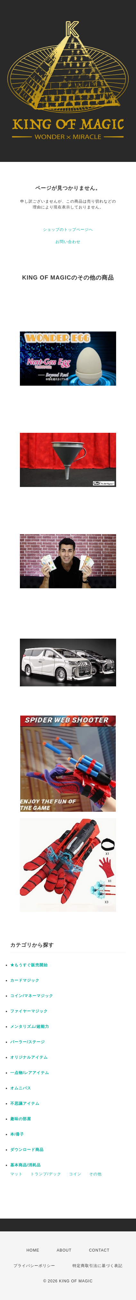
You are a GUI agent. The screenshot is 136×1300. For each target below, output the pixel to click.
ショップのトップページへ (68, 229)
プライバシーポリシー (34, 1265)
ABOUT (64, 1250)
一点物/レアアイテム (29, 1072)
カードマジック (24, 980)
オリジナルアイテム (29, 1057)
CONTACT (99, 1250)
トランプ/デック (45, 1174)
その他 (95, 1174)
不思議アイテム (24, 1103)
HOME (32, 1250)
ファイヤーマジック (29, 1011)
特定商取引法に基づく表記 (97, 1265)
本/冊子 (17, 1134)
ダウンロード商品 (27, 1149)
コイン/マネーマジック (31, 996)
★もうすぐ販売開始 (29, 965)
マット (16, 1174)
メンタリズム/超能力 (29, 1026)
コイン (75, 1174)
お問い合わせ (68, 241)
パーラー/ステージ (27, 1042)
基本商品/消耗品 (25, 1165)
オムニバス (20, 1088)
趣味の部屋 (20, 1119)
